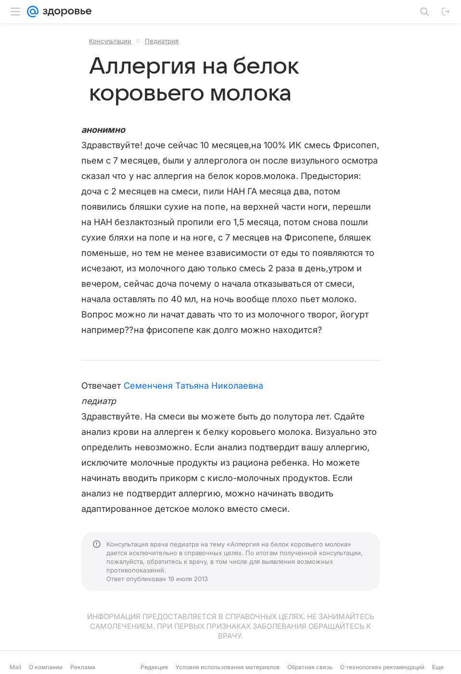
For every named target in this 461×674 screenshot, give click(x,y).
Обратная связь (310, 667)
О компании (46, 667)
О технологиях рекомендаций (382, 667)
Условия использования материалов (228, 667)
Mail (15, 667)
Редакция (154, 667)
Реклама (82, 667)
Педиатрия (162, 41)
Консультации (110, 41)
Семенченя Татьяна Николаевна (194, 386)
